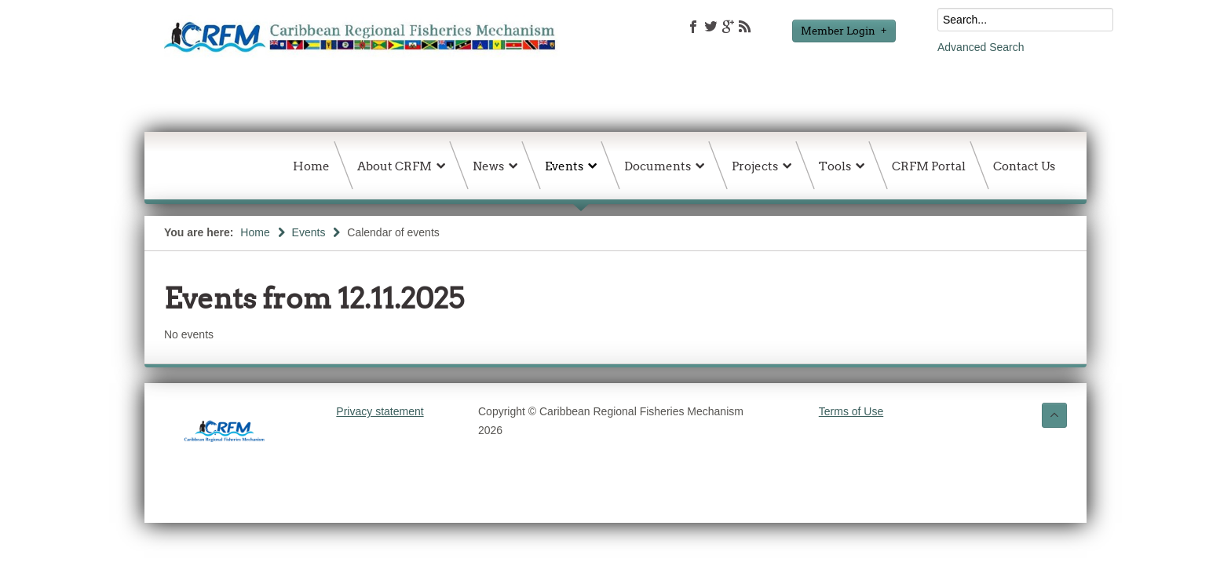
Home (254, 232)
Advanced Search (981, 47)
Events (309, 232)
